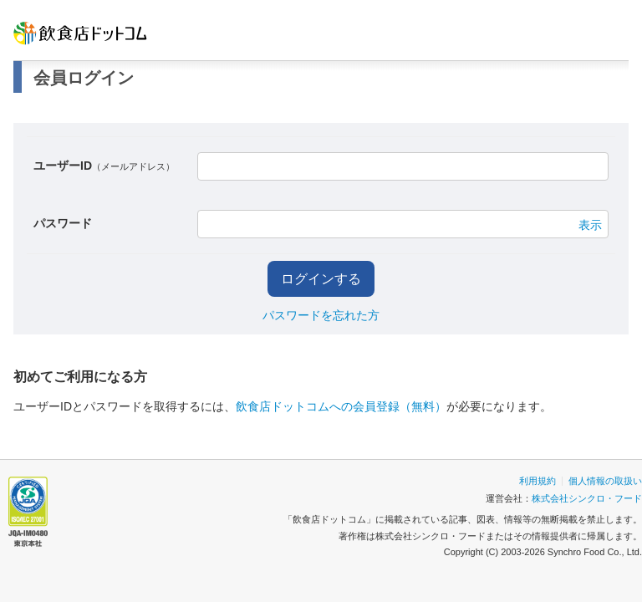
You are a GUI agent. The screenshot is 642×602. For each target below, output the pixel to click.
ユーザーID (104, 165)
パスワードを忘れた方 (321, 315)
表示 (590, 225)
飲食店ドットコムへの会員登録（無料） (341, 406)
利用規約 (537, 481)
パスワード (62, 223)
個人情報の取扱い (605, 481)
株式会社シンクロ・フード (587, 498)
